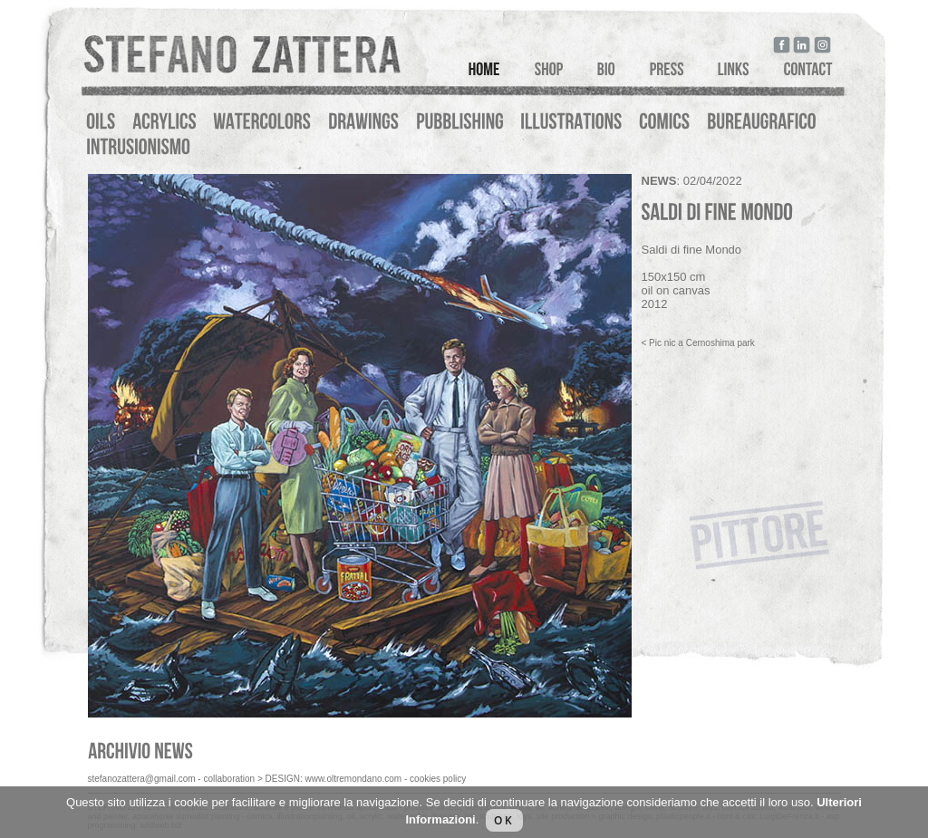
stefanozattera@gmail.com (142, 779)
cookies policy (438, 779)
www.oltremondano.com (352, 779)
